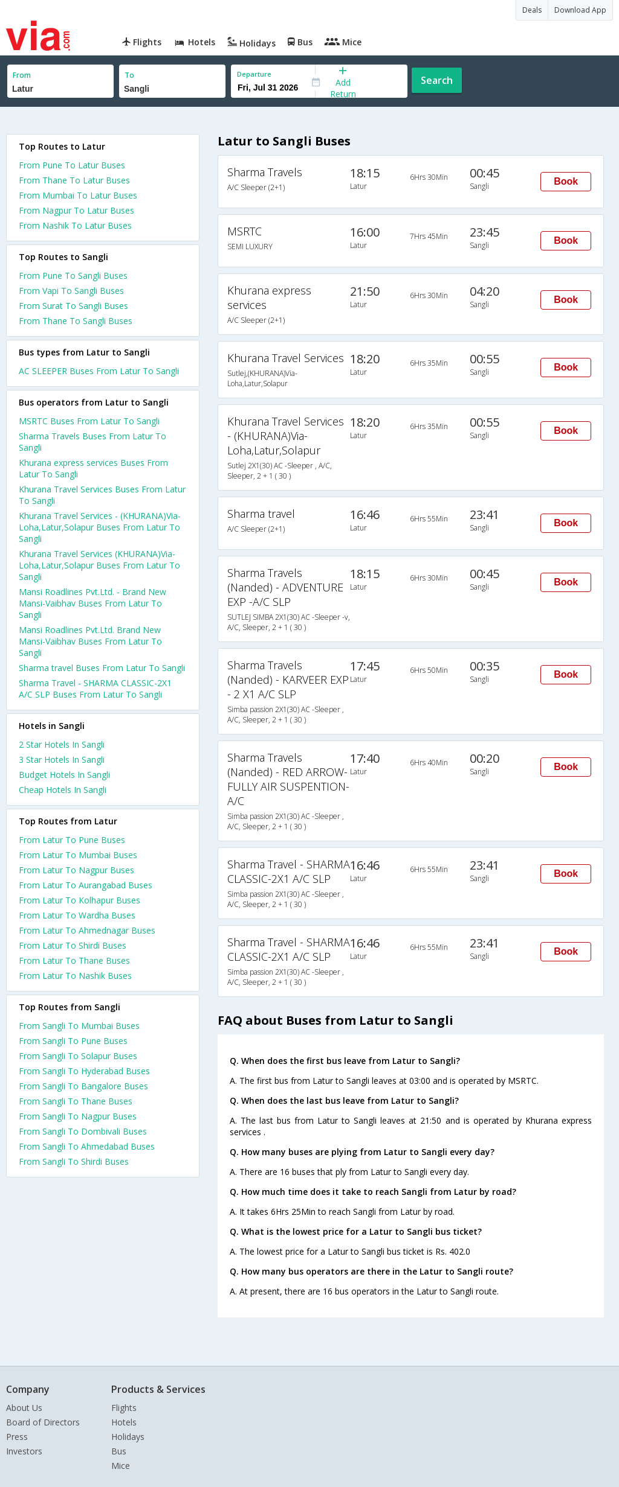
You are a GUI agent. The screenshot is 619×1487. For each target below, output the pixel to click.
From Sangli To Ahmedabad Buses (87, 1146)
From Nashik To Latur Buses (75, 225)
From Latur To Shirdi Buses (72, 945)
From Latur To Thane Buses (74, 960)
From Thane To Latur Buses (74, 180)
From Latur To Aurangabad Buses (85, 885)
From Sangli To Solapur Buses (78, 1056)
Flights (124, 1407)
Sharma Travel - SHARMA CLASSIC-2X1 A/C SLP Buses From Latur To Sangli (95, 688)
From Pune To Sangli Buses (73, 275)
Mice (120, 1465)
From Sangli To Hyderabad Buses (84, 1071)
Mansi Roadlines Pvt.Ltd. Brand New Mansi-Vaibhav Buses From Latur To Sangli (90, 641)
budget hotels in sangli (64, 774)
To (129, 75)
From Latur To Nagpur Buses (76, 870)
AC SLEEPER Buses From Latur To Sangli (99, 371)
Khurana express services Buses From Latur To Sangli (93, 468)
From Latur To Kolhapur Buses (79, 900)
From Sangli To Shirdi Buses (74, 1161)
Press (17, 1436)
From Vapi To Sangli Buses (71, 290)
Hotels (124, 1422)
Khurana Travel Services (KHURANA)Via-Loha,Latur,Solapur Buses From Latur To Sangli (99, 565)
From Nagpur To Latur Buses (76, 210)
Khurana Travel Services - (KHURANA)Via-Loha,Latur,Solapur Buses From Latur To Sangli (100, 527)
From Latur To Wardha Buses (77, 915)
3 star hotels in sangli (62, 759)
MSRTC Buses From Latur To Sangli (89, 421)
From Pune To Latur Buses (72, 165)
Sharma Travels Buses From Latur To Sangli (92, 441)
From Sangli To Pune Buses (73, 1040)
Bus (118, 1451)
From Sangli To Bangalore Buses (83, 1086)
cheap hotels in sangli (62, 789)
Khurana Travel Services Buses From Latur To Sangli (102, 494)
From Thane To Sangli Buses (75, 320)
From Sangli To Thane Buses (75, 1101)
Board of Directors (43, 1422)
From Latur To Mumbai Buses (78, 855)
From (22, 75)
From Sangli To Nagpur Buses (78, 1116)
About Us (24, 1407)
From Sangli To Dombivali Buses (83, 1131)
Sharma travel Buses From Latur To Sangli (102, 667)
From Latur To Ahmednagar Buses (87, 930)
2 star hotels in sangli (62, 744)
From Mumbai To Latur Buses (78, 195)
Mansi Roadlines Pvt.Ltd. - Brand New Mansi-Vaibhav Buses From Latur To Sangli (92, 603)
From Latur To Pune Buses (72, 839)
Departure (254, 73)
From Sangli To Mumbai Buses (79, 1025)
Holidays (127, 1436)
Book (566, 181)
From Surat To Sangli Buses (73, 305)
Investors (24, 1451)
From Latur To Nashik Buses (75, 975)
